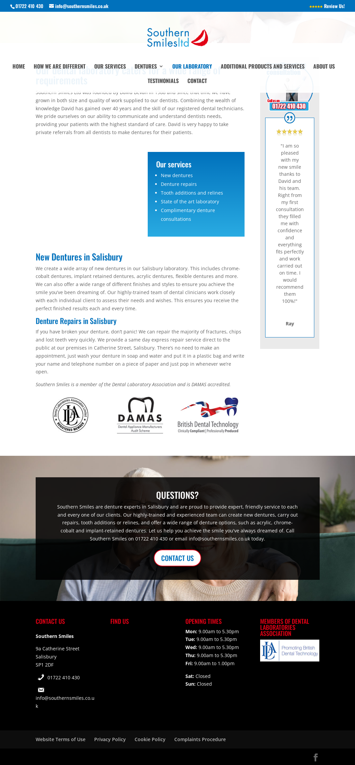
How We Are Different (59, 67)
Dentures (146, 67)
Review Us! (327, 6)
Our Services (110, 67)
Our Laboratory (192, 67)
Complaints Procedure (200, 739)
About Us (324, 67)
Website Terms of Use (60, 739)
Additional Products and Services (263, 67)
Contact (197, 81)
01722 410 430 (63, 677)
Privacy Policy (110, 739)
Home (18, 67)
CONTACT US (177, 558)
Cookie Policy (150, 739)
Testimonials (163, 81)
